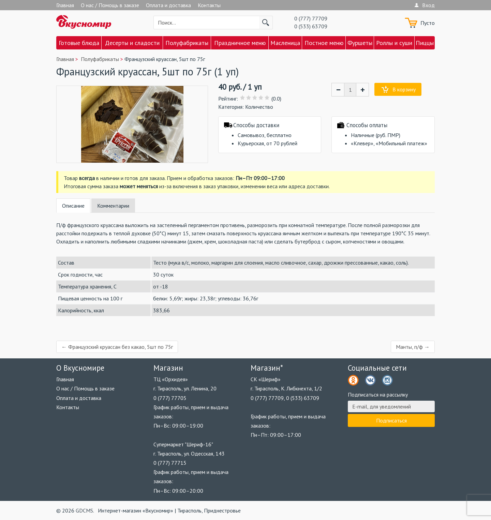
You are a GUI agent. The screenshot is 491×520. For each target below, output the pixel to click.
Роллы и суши (394, 43)
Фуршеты (359, 43)
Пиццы (425, 43)
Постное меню (323, 43)
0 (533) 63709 (310, 26)
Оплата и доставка (168, 5)
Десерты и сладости (132, 43)
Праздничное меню (240, 43)
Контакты (209, 5)
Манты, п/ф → (413, 346)
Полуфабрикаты (186, 43)
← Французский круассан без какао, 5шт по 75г (117, 346)
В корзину (404, 89)
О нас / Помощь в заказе (110, 5)
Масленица (285, 43)
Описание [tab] (73, 205)
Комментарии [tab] (113, 205)
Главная (65, 5)
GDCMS (84, 510)
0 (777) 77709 (310, 18)
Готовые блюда (79, 43)
